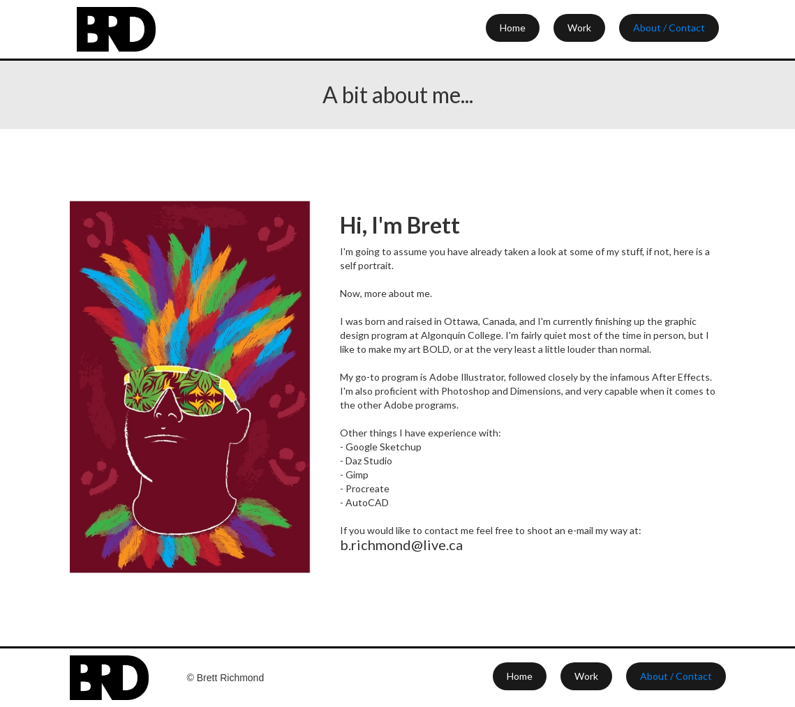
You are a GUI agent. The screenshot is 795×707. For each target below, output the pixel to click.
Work (579, 27)
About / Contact (669, 27)
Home (513, 27)
